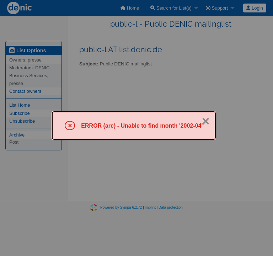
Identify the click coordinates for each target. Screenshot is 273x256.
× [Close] (205, 121)
